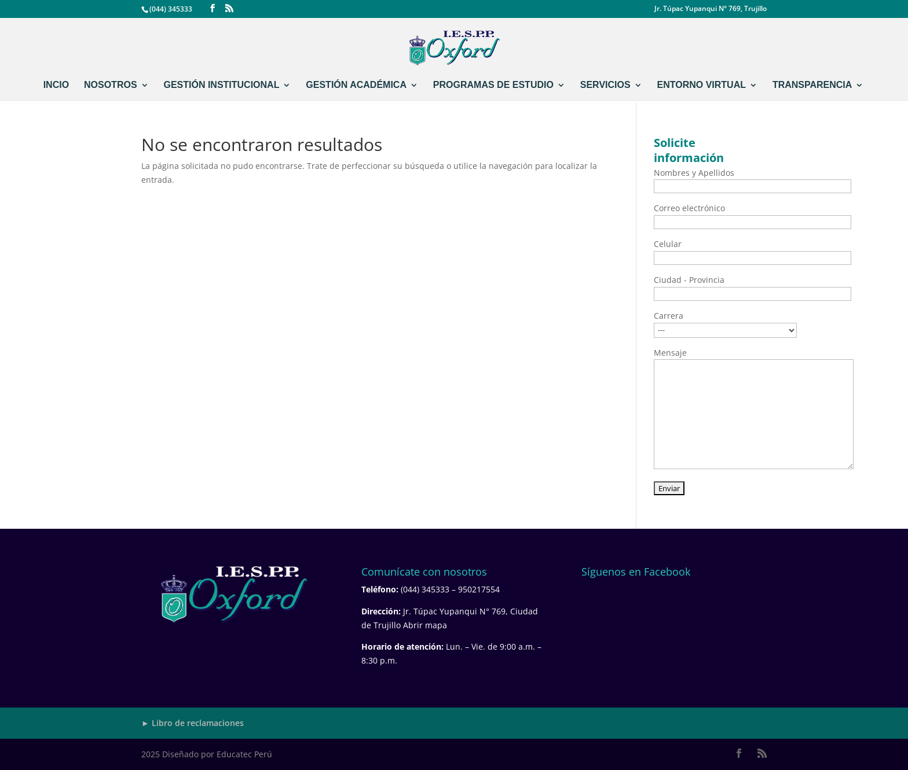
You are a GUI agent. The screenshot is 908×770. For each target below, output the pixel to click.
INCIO (56, 85)
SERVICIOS (605, 85)
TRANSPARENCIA (812, 85)
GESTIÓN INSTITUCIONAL (221, 85)
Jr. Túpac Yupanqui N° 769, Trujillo (710, 9)
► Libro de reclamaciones (192, 722)
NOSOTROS (110, 85)
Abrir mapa (425, 625)
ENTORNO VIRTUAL (701, 85)
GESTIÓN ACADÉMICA (356, 85)
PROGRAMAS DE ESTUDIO (493, 85)
